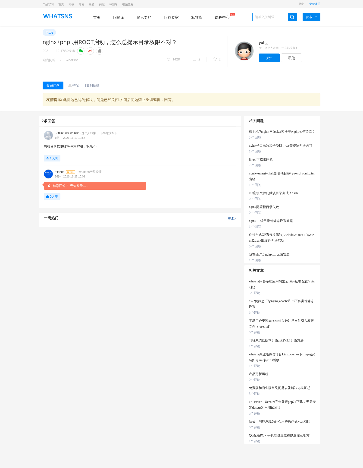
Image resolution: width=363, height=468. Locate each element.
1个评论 (254, 312)
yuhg (263, 42)
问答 (71, 4)
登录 (301, 4)
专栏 (81, 4)
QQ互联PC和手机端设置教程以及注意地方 (279, 435)
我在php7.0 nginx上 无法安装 (269, 254)
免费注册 (314, 4)
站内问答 (49, 60)
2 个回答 (255, 165)
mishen (78, 172)
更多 (232, 219)
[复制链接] (92, 85)
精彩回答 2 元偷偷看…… (68, 186)
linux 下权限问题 (260, 159)
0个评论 (254, 332)
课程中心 (222, 16)
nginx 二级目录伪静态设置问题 (271, 221)
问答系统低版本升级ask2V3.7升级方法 (276, 340)
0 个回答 (255, 199)
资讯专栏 (144, 17)
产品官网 (48, 4)
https (49, 32)
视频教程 (127, 4)
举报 (75, 85)
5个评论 (254, 293)
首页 (61, 4)
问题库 (118, 17)
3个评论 (254, 393)
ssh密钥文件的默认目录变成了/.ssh (273, 193)
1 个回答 (255, 151)
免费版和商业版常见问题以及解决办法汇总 (279, 388)
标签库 (113, 4)
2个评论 (254, 413)
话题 (91, 4)
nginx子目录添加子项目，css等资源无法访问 (280, 145)
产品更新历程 (258, 374)
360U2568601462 (86, 133)
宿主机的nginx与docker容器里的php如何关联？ (282, 131)
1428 (173, 59)
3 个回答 (255, 137)
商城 (102, 4)
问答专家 (171, 17)
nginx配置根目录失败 (264, 207)
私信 (291, 57)
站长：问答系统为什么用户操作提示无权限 (279, 421)
